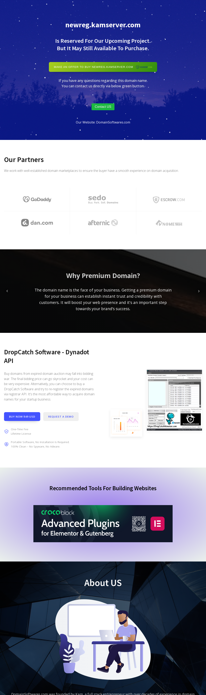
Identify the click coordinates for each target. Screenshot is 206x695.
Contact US (103, 106)
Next (199, 291)
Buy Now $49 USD (22, 416)
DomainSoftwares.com (113, 122)
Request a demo (61, 416)
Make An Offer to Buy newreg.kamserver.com (103, 66)
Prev (7, 291)
